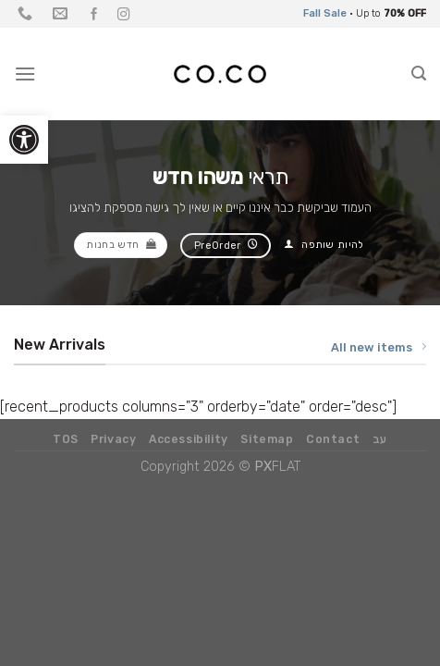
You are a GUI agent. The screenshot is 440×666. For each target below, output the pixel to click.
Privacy (113, 439)
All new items (378, 346)
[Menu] (25, 73)
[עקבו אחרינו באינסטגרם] (123, 15)
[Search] (418, 74)
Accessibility (188, 439)
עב (380, 439)
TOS (66, 439)
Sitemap (266, 439)
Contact (333, 439)
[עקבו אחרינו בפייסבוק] (94, 15)
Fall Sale (325, 13)
